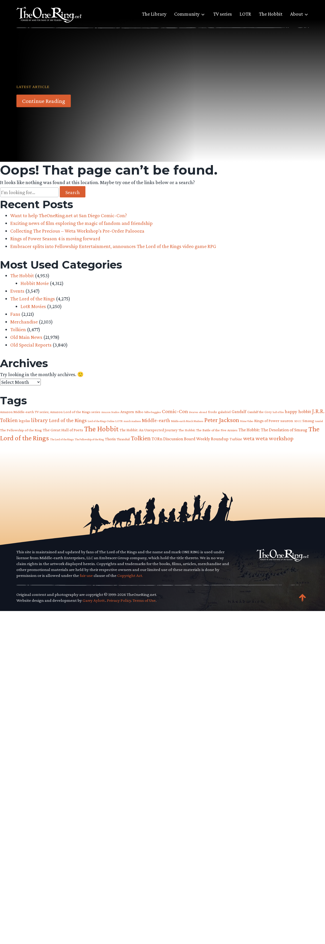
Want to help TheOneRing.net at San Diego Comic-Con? (68, 215)
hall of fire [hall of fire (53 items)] (278, 412)
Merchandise (24, 322)
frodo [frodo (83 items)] (212, 412)
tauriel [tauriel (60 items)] (319, 421)
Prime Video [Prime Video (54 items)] (246, 421)
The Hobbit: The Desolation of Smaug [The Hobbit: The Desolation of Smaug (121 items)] (273, 429)
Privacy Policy (119, 600)
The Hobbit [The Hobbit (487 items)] (101, 429)
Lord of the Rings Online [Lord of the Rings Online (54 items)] (101, 421)
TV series (222, 14)
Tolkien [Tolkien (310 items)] (141, 438)
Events (17, 291)
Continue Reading (43, 101)
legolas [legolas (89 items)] (24, 420)
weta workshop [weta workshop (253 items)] (274, 438)
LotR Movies (33, 306)
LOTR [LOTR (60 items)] (119, 421)
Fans (15, 314)
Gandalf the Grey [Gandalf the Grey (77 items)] (259, 412)
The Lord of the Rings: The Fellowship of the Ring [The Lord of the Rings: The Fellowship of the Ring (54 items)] (77, 439)
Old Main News (26, 337)
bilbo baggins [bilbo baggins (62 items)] (152, 412)
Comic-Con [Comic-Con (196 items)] (175, 411)
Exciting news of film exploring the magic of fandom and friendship (81, 223)
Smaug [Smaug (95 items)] (308, 420)
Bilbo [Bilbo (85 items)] (139, 412)
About (296, 14)
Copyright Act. (130, 575)
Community (187, 14)
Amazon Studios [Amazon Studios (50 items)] (110, 412)
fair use (86, 575)
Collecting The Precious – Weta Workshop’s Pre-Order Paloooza (77, 231)
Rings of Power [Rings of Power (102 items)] (266, 420)
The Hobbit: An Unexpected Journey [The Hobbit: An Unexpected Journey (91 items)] (149, 430)
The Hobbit (270, 14)
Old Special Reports (31, 345)
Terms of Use (144, 600)
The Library (154, 14)
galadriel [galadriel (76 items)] (224, 412)
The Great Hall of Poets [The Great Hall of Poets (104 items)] (63, 429)
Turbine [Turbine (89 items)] (236, 439)
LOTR (245, 14)
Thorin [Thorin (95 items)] (110, 439)
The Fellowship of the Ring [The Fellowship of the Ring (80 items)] (21, 430)
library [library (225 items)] (39, 420)
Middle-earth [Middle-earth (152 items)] (156, 420)
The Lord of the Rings (32, 298)
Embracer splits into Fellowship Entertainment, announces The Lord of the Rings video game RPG (113, 246)
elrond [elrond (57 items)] (203, 412)
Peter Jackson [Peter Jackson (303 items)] (221, 419)
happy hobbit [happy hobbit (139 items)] (298, 411)
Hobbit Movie (35, 283)
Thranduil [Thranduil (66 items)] (123, 439)
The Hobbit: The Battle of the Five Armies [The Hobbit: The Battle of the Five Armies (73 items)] (208, 430)
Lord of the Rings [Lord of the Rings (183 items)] (68, 420)
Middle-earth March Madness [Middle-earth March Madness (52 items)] (187, 421)
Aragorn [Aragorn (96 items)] (127, 411)
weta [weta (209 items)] (248, 438)
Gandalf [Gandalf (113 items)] (239, 411)
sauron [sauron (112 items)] (286, 420)
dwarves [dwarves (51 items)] (193, 412)
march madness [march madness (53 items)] (132, 421)
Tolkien (18, 329)
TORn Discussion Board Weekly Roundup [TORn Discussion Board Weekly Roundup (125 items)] (190, 438)
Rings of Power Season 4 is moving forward (55, 238)
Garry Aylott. (94, 600)
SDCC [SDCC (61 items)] (297, 421)
